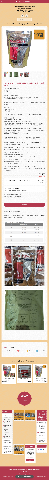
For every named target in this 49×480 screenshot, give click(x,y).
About (15, 24)
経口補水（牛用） (7, 437)
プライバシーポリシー (42, 436)
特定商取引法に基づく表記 (42, 441)
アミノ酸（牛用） (7, 422)
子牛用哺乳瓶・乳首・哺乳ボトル (7, 442)
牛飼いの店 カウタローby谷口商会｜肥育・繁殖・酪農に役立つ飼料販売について (42, 426)
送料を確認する (18, 196)
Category (22, 24)
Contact (39, 24)
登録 (30, 460)
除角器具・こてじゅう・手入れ (7, 447)
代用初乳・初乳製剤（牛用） (7, 418)
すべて (8, 350)
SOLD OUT (24, 204)
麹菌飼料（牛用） (7, 430)
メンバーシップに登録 (10, 190)
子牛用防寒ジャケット (7, 452)
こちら (33, 180)
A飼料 (5, 415)
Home (9, 24)
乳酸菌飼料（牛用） (7, 426)
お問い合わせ (42, 432)
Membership (31, 24)
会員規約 (24, 474)
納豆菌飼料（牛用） (7, 433)
